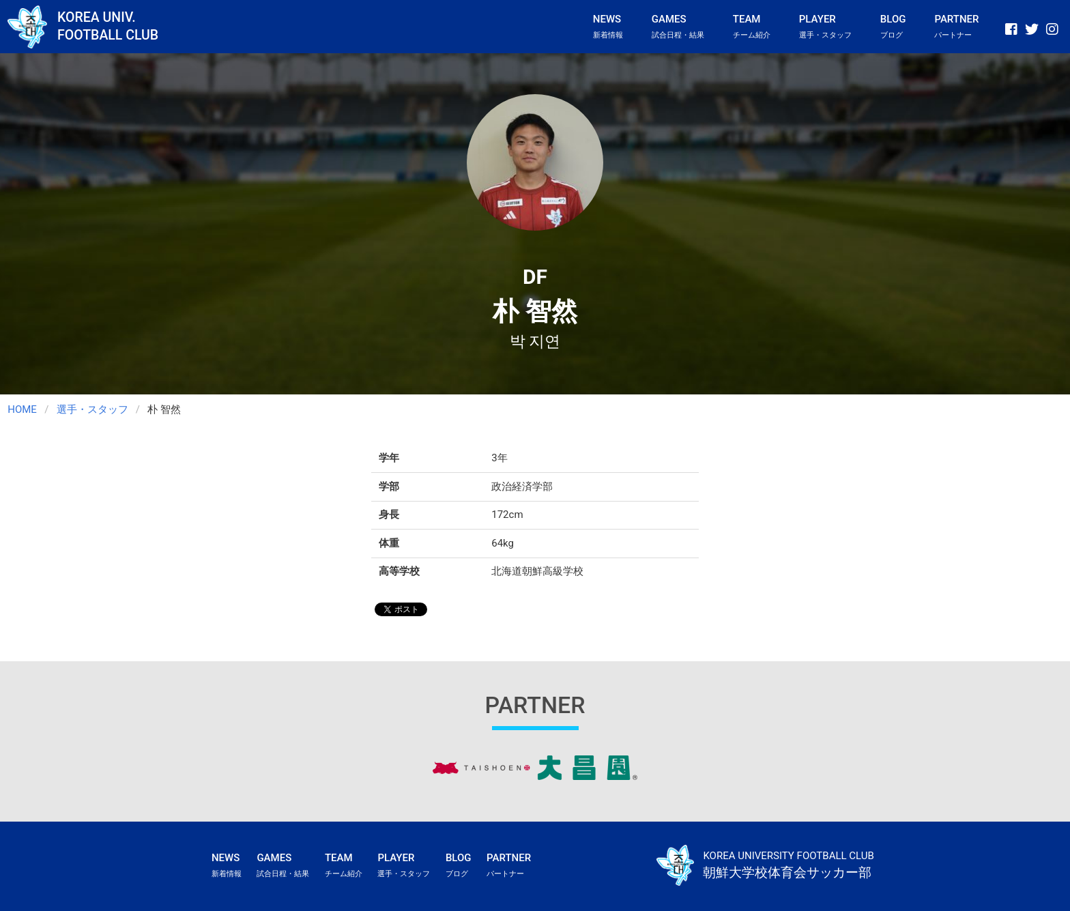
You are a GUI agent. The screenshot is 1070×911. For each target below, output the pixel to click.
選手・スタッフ (92, 409)
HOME (22, 409)
